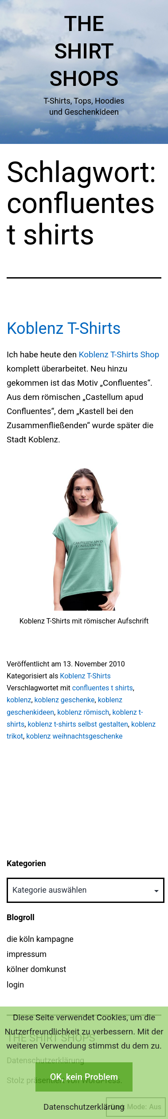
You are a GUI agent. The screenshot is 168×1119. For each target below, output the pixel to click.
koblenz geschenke (65, 700)
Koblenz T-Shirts (64, 328)
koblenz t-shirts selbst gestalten (77, 724)
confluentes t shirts (102, 688)
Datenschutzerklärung (84, 1107)
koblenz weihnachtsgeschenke (74, 736)
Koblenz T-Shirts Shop (119, 355)
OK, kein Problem (84, 1077)
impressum (27, 954)
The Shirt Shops (84, 51)
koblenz (19, 700)
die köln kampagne (40, 939)
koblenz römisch (83, 712)
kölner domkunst (36, 969)
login (15, 984)
